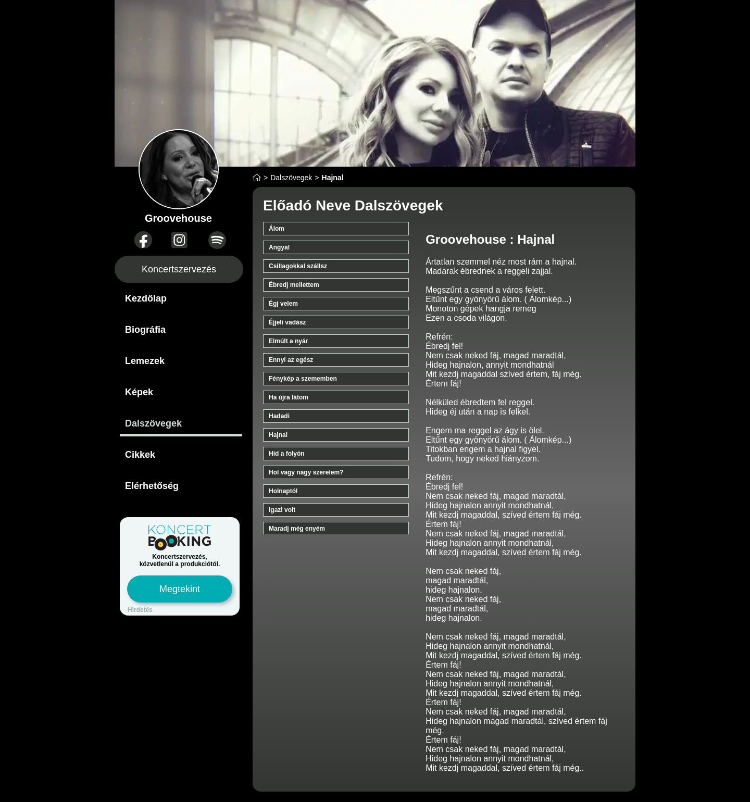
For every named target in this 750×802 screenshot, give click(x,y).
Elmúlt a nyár (288, 341)
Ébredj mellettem (294, 285)
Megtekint (179, 589)
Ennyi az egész (291, 360)
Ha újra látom (288, 397)
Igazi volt (282, 509)
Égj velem (283, 303)
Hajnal (278, 434)
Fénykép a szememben (303, 378)
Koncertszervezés (179, 269)
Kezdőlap (146, 298)
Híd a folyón (287, 453)
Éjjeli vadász (287, 322)
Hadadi (279, 416)
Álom (276, 228)
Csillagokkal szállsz (298, 266)
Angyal (279, 247)
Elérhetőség (152, 486)
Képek (139, 392)
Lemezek (145, 361)
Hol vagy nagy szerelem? (306, 472)
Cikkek (140, 454)
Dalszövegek (153, 423)
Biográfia (145, 329)
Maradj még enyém (297, 528)
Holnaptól (283, 491)
